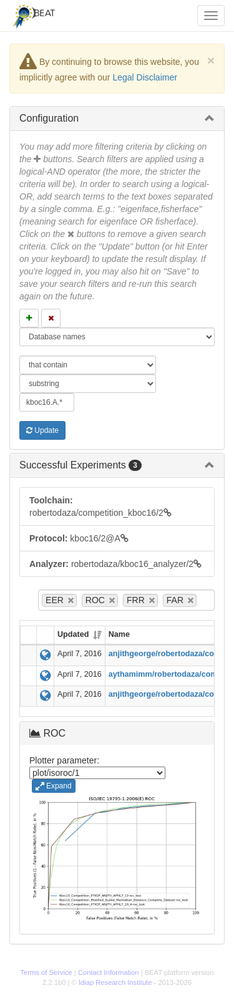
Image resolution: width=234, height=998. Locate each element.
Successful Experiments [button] (80, 465)
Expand (54, 786)
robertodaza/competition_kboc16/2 (100, 506)
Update (42, 430)
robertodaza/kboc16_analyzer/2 (115, 564)
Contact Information (108, 972)
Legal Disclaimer (144, 77)
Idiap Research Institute (115, 982)
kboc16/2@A (79, 538)
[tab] (117, 118)
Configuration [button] (49, 118)
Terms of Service (46, 972)
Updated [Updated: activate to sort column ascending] (73, 634)
